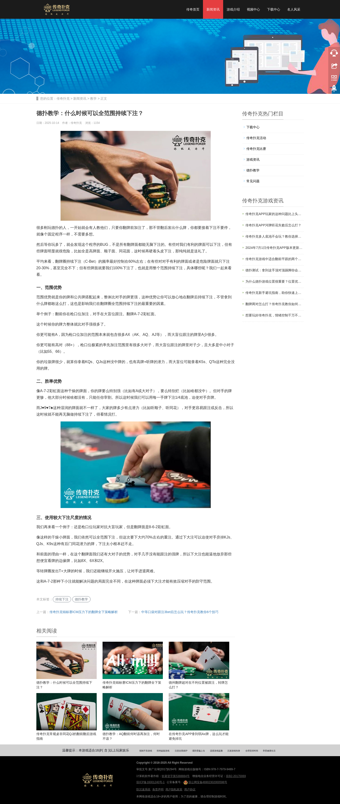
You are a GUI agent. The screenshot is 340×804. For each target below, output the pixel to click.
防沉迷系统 (143, 789)
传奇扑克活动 (256, 138)
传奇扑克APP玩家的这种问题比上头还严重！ (274, 214)
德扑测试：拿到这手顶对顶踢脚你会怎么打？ (274, 270)
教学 (93, 98)
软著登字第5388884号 (176, 776)
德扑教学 (81, 599)
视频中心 (253, 9)
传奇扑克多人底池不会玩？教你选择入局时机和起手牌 (274, 236)
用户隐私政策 (173, 789)
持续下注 (62, 599)
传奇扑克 (63, 98)
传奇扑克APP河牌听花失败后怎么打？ (273, 225)
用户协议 (189, 789)
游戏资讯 (253, 159)
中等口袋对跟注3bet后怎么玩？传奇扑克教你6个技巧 (179, 612)
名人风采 (293, 9)
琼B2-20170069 (236, 776)
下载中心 (273, 9)
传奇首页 (192, 9)
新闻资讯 (213, 9)
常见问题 (253, 181)
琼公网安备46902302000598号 (205, 782)
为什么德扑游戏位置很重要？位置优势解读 (274, 281)
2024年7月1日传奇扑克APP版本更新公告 (274, 248)
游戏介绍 (233, 9)
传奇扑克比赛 (256, 149)
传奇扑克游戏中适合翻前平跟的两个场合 (274, 259)
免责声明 (158, 789)
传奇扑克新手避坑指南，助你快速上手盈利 (274, 293)
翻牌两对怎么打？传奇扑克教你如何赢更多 (274, 304)
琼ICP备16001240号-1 (150, 782)
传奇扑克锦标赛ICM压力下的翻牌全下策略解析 (84, 612)
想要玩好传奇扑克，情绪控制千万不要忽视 (274, 315)
